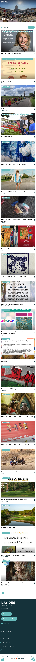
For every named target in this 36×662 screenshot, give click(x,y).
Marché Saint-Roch (6, 136)
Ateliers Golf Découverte (8, 527)
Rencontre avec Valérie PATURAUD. (11, 53)
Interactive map (5, 638)
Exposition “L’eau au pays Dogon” (10, 472)
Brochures (5, 643)
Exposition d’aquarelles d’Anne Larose (12, 304)
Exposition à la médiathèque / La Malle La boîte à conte (17, 416)
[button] (2, 659)
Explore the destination (8, 627)
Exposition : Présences (7, 249)
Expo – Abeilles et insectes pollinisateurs (13, 555)
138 (12, 593)
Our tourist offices (9, 619)
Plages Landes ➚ (7, 646)
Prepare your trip (6, 631)
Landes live (4, 635)
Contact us (6, 614)
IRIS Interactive (21, 658)
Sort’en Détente (5, 109)
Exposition (4, 361)
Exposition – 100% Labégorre (9, 389)
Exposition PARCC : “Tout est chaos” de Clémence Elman (17, 192)
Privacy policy (30, 656)
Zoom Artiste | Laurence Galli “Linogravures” (14, 276)
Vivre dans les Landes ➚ (9, 650)
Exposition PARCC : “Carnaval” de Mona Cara (14, 164)
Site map (4, 656)
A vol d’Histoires (6, 81)
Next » (15, 593)
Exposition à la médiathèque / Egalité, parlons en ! (15, 444)
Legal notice (10, 656)
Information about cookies (20, 656)
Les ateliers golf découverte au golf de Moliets (14, 499)
